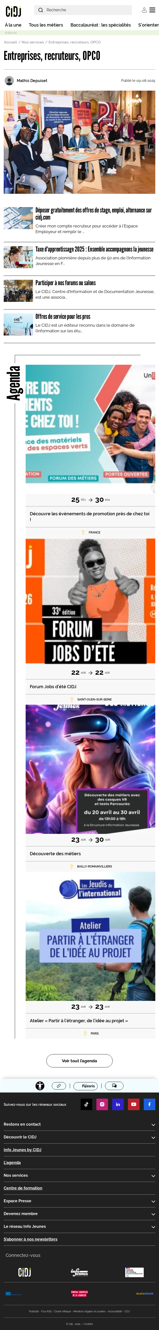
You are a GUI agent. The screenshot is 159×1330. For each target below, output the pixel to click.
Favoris (88, 1086)
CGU (127, 1311)
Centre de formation (23, 1188)
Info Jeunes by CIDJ (22, 1150)
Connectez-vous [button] (23, 1255)
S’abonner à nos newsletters (30, 1239)
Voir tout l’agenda (79, 1060)
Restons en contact (22, 1124)
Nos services (33, 42)
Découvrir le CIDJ (20, 1137)
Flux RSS (46, 1311)
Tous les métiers (46, 25)
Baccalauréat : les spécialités (101, 25)
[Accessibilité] (39, 1085)
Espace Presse (17, 1201)
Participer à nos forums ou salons (65, 283)
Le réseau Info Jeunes (25, 1226)
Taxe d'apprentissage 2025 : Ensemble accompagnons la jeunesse (94, 249)
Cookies (88, 1324)
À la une (13, 25)
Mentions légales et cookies (89, 1311)
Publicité (34, 1311)
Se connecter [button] (144, 10)
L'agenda (12, 1162)
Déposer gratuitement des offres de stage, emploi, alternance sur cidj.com (93, 213)
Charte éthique (62, 1311)
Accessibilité (115, 1311)
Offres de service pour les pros (62, 316)
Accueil (10, 42)
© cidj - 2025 (73, 1324)
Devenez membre (21, 1213)
